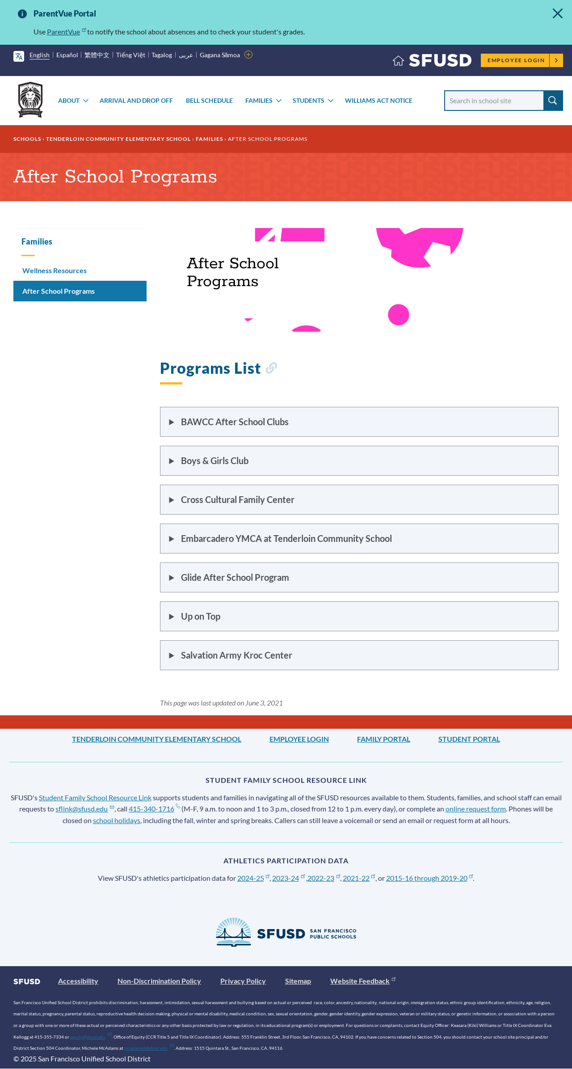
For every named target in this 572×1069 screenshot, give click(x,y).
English (39, 55)
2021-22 (359, 878)
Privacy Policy (243, 980)
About (69, 100)
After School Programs (58, 291)
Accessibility (78, 980)
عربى (186, 55)
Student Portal (469, 739)
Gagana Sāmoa (220, 55)
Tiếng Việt (130, 55)
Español (67, 55)
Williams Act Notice (378, 100)
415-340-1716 (154, 808)
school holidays (116, 820)
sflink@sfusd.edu (84, 808)
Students (308, 100)
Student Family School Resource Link (95, 797)
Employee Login (523, 60)
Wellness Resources (54, 270)
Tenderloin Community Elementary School (118, 138)
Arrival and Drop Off (136, 100)
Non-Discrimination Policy (159, 980)
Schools (27, 138)
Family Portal (383, 739)
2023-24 (288, 878)
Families (259, 100)
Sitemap (298, 980)
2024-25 (253, 878)
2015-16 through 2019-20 (429, 878)
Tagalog (161, 55)
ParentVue (66, 31)
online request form (476, 808)
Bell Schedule (209, 100)
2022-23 (323, 878)
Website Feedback (362, 980)
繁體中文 (96, 55)
